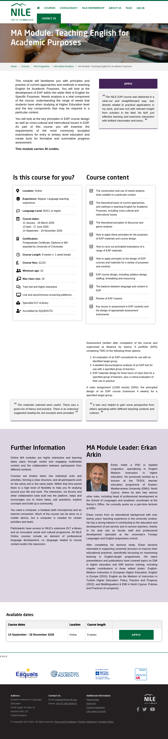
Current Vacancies (95, 707)
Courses (25, 66)
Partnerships (92, 699)
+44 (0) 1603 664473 (66, 703)
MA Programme (42, 66)
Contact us (49, 18)
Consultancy (69, 8)
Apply (128, 83)
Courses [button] (49, 8)
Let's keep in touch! (96, 711)
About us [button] (115, 8)
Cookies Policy (106, 722)
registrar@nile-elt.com (66, 699)
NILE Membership (93, 8)
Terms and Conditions (66, 722)
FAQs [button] (129, 8)
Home (14, 66)
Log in (140, 7)
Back (3, 656)
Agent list (91, 703)
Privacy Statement (87, 722)
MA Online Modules (64, 66)
